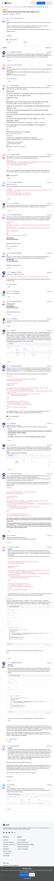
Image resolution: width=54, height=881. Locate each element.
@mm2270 (11, 293)
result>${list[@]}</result (15, 133)
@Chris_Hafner (9, 216)
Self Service (6, 863)
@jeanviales (10, 726)
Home (2, 6)
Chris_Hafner (9, 203)
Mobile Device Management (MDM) (25, 844)
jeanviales (8, 547)
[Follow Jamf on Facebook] (14, 832)
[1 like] (11, 39)
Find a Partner (6, 853)
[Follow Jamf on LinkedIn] (6, 832)
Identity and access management (10, 865)
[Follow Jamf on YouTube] (9, 832)
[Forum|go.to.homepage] (8, 3)
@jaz (10, 256)
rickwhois (8, 154)
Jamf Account (6, 855)
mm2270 (8, 52)
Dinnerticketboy (10, 65)
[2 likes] (12, 175)
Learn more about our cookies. (27, 871)
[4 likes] (12, 416)
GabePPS (8, 214)
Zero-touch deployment (22, 842)
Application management (23, 846)
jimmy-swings (9, 182)
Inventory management (22, 849)
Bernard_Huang (10, 18)
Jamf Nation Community (8, 844)
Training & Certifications (8, 842)
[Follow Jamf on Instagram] (12, 832)
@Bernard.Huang (13, 184)
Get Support (8, 6)
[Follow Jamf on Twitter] (3, 832)
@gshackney (9, 274)
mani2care (8, 318)
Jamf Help (5, 840)
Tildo (7, 784)
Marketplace (6, 849)
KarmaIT (8, 85)
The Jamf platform (21, 840)
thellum (8, 330)
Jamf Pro (9, 36)
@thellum (8, 368)
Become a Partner (7, 851)
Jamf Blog (5, 846)
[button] (3, 3)
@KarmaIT (26, 205)
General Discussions (17, 6)
